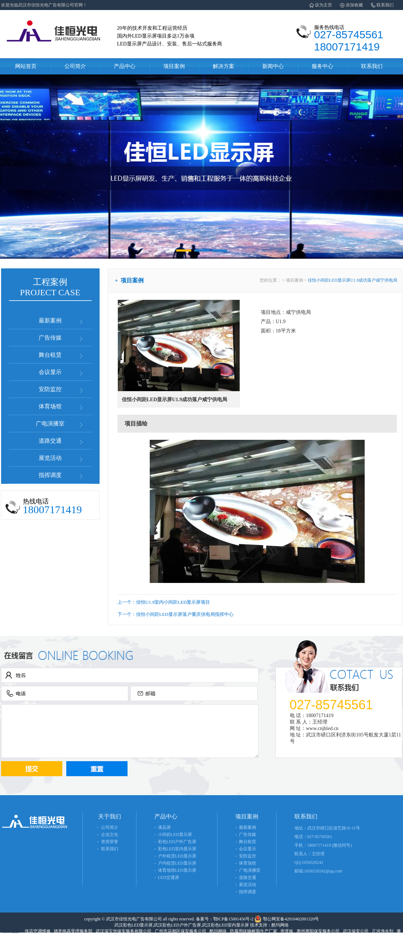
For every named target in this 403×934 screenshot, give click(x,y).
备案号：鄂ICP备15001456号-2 (225, 918)
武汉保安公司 (356, 931)
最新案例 (50, 320)
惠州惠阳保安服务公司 (318, 931)
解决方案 (223, 66)
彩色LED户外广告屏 (177, 841)
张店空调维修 (38, 931)
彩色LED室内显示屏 (177, 848)
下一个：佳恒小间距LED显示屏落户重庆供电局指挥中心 (175, 614)
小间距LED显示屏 (175, 834)
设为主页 (323, 5)
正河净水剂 (382, 931)
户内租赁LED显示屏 (177, 863)
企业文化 (109, 834)
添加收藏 (354, 5)
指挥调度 (50, 475)
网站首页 (26, 66)
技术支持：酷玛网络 (269, 925)
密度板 (286, 931)
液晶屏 (164, 827)
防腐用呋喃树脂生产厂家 (253, 931)
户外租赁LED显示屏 (177, 855)
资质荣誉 (109, 841)
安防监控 (50, 389)
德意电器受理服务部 (73, 931)
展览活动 (50, 458)
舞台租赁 (50, 355)
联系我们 (385, 5)
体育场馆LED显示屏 (177, 870)
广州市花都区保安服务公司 (180, 931)
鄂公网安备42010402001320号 (291, 918)
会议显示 (50, 372)
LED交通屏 (168, 877)
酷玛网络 (218, 931)
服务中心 (322, 66)
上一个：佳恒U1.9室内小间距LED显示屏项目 (163, 602)
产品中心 (124, 66)
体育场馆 (50, 406)
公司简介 (75, 66)
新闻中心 (273, 66)
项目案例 (174, 66)
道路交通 (50, 441)
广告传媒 (50, 338)
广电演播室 (50, 423)
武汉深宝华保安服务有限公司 (124, 931)
